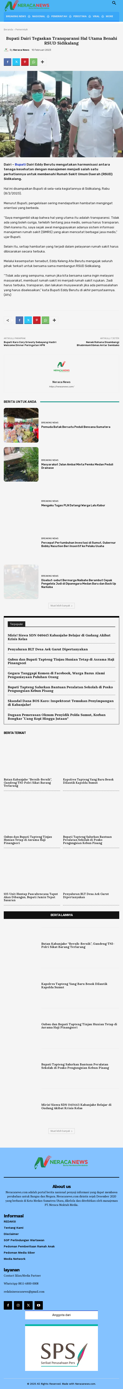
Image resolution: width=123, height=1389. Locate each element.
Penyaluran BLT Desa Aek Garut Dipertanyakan (48, 649)
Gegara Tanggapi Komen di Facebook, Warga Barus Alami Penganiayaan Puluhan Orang (56, 675)
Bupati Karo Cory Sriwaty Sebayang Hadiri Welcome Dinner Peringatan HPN (30, 344)
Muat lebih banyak (62, 605)
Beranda (8, 29)
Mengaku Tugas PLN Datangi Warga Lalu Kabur (73, 505)
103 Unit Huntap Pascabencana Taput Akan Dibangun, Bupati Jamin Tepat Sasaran (31, 897)
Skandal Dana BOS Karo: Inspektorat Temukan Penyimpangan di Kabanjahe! (61, 702)
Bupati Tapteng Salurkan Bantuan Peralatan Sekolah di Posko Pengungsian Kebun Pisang (60, 689)
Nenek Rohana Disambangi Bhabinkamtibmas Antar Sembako (98, 344)
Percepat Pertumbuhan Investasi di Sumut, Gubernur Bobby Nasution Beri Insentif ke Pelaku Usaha (78, 544)
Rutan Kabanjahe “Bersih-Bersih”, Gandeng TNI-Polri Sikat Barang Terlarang (28, 782)
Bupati (20, 164)
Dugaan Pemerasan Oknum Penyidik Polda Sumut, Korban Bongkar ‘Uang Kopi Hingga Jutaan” (56, 716)
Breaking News (49, 423)
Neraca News (21, 50)
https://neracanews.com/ (61, 387)
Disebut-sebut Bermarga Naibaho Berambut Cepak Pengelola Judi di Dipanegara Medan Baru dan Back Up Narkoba (78, 584)
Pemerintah (21, 29)
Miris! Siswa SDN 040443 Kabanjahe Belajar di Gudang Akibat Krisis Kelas (59, 637)
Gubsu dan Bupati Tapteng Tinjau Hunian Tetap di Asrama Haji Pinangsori (61, 661)
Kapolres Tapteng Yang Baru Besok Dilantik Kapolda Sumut (88, 781)
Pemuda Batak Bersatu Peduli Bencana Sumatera (75, 427)
